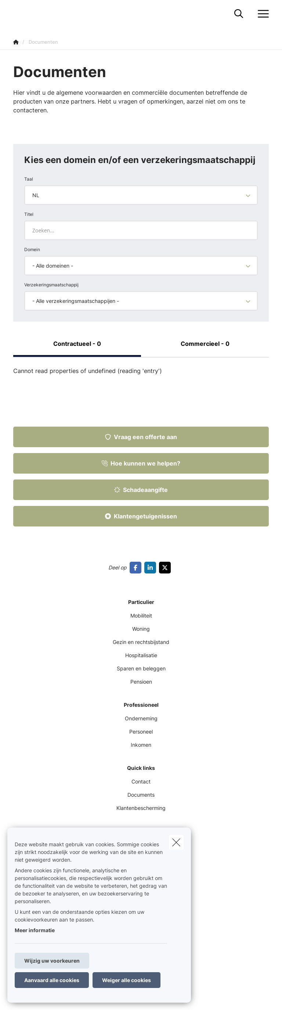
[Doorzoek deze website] (238, 14)
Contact (141, 781)
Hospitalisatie (141, 655)
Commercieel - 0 (205, 343)
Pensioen (141, 681)
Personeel (141, 731)
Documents (141, 795)
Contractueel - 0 (77, 343)
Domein (32, 249)
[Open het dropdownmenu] (261, 14)
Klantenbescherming (141, 808)
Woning (141, 629)
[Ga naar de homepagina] (17, 14)
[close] (176, 842)
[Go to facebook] (137, 567)
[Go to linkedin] (151, 567)
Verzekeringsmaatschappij (51, 284)
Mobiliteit (141, 615)
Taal (28, 179)
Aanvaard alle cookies (51, 980)
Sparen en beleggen (141, 668)
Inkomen (141, 745)
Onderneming (141, 718)
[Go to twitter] (166, 567)
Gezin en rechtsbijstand (141, 642)
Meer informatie (35, 930)
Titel (28, 214)
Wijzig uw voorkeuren (52, 960)
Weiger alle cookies (126, 980)
